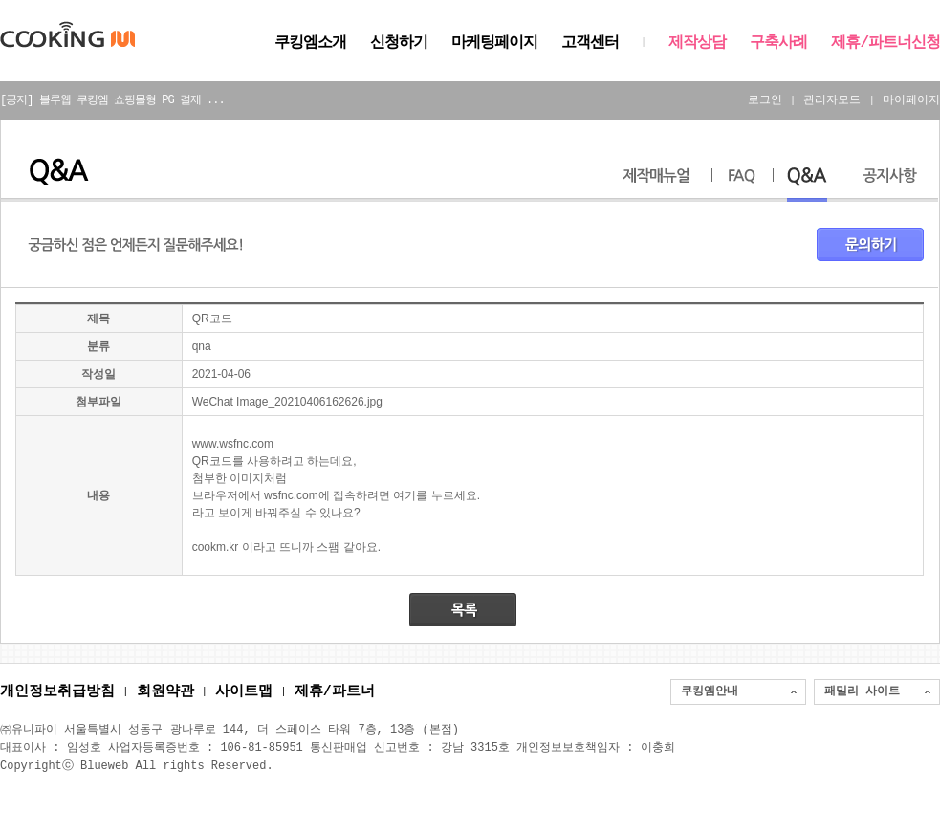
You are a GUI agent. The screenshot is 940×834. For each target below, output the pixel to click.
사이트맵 (244, 692)
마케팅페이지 (494, 43)
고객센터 (590, 43)
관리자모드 (832, 100)
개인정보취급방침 (57, 692)
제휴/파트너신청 (885, 43)
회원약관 (165, 692)
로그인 (765, 100)
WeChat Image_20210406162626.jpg (287, 401)
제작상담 (697, 43)
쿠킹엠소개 (310, 43)
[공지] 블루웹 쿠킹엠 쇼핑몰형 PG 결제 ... (112, 100)
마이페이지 (911, 100)
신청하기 (398, 43)
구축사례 (778, 43)
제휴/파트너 (335, 692)
